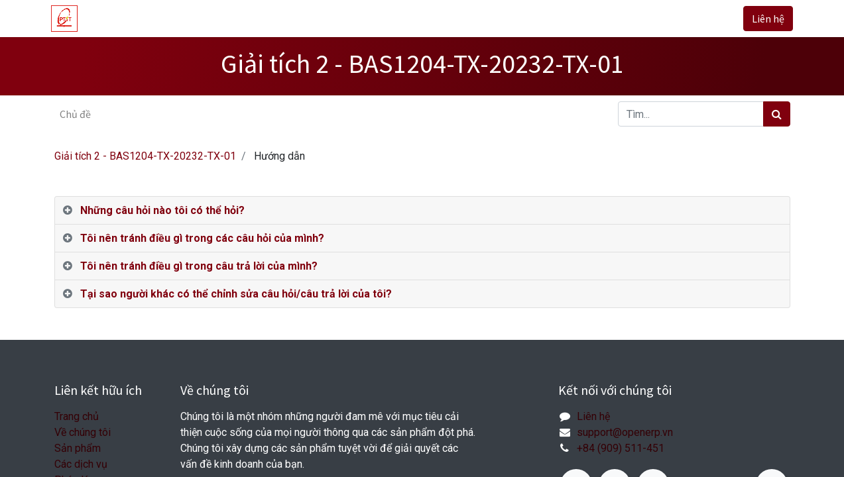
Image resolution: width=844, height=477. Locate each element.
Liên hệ (765, 18)
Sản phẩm (77, 448)
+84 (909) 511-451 (620, 448)
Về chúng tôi (82, 432)
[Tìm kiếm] (776, 114)
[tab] (422, 211)
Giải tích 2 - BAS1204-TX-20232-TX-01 (145, 156)
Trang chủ (76, 416)
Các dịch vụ (80, 464)
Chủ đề (75, 114)
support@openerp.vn (625, 432)
